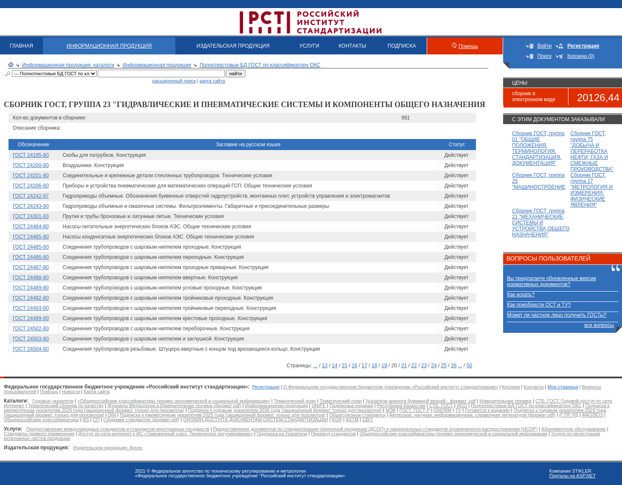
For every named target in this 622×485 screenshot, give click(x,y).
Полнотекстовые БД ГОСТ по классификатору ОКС (260, 65)
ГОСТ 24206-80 (31, 186)
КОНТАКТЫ (352, 46)
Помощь (468, 46)
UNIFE (319, 405)
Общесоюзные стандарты (357, 414)
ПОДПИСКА (402, 46)
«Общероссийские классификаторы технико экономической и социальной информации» (173, 400)
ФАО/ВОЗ (592, 414)
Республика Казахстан (401, 405)
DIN (112, 414)
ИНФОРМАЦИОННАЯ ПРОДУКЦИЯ (109, 46)
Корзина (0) (580, 56)
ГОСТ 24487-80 (31, 267)
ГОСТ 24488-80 (31, 278)
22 (414, 366)
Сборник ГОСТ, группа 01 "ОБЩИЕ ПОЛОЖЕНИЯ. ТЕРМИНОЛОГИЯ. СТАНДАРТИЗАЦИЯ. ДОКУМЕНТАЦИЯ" (538, 148)
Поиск (545, 56)
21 (404, 366)
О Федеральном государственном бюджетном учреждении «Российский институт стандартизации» (390, 386)
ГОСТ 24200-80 (31, 165)
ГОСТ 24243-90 (31, 206)
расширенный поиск (174, 80)
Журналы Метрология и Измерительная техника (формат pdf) (174, 405)
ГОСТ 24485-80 (31, 247)
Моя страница (563, 386)
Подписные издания (351, 405)
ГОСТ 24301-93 (31, 216)
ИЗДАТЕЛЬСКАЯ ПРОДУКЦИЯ (233, 46)
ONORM (442, 410)
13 (324, 366)
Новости (71, 391)
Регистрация (265, 386)
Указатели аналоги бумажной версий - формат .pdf (421, 400)
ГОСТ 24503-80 (31, 339)
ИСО (462, 405)
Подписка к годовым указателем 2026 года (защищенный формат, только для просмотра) (285, 410)
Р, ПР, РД (568, 414)
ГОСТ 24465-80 (31, 237)
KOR (337, 419)
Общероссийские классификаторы (41, 419)
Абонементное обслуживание (573, 428)
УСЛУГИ (309, 46)
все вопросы (599, 325)
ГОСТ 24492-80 (31, 298)
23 (424, 366)
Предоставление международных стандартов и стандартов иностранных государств (117, 428)
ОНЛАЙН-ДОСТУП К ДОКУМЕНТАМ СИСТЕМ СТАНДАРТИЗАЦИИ (255, 419)
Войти (545, 46)
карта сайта (212, 80)
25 (444, 366)
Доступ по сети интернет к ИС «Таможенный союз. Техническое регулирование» (165, 433)
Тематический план (295, 400)
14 (334, 366)
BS (86, 419)
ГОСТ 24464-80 (31, 227)
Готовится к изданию (487, 410)
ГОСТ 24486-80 (31, 257)
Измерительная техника (505, 400)
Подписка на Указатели (282, 433)
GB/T (367, 419)
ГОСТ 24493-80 (31, 308)
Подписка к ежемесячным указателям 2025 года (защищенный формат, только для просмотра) (223, 414)
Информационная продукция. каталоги (68, 65)
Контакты (533, 386)
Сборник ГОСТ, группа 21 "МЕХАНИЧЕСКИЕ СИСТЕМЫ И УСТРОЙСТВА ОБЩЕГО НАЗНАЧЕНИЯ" (540, 223)
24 (433, 366)
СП (96, 419)
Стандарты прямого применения (39, 433)
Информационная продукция (157, 65)
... (315, 366)
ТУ (458, 410)
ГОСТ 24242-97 (31, 196)
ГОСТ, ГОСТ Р (415, 410)
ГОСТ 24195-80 (31, 155)
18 (374, 366)
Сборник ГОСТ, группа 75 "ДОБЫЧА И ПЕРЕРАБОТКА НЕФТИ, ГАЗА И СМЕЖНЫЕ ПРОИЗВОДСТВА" (592, 151)
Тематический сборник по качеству (66, 405)
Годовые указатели (52, 400)
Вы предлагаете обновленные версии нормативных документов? (551, 281)
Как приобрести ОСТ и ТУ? (539, 305)
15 (344, 366)
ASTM (352, 419)
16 (354, 366)
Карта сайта (97, 391)
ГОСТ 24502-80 (31, 329)
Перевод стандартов (333, 433)
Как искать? (521, 295)
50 (469, 366)
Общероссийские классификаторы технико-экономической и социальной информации (453, 433)
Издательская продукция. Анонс (108, 447)
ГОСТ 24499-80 (31, 318)
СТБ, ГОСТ (441, 405)
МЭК (390, 410)
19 (384, 366)
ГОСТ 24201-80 (31, 176)
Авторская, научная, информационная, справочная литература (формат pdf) (472, 414)
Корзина (511, 386)
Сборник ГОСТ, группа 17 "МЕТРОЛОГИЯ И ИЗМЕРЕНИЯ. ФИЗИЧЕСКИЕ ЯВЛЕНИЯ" (592, 190)
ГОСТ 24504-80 (31, 349)
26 (453, 366)
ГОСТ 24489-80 (31, 288)
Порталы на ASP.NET (572, 475)
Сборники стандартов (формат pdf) (141, 419)
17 (364, 366)
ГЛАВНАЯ (21, 46)
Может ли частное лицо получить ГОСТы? (557, 315)
